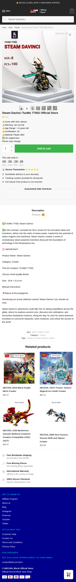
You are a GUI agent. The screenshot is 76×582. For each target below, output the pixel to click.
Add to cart (44, 148)
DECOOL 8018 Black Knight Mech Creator (16, 389)
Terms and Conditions (12, 542)
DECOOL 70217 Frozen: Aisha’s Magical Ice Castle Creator (55, 389)
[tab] (38, 210)
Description (38, 210)
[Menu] (3, 11)
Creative (30, 338)
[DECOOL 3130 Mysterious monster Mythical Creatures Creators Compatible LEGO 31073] (19, 413)
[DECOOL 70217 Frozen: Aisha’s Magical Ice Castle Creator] (56, 368)
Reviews (38, 214)
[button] (68, 574)
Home (4, 28)
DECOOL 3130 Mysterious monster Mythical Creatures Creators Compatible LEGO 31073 (17, 435)
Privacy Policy (8, 546)
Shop (10, 28)
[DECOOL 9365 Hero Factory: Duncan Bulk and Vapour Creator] (56, 415)
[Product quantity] (5, 148)
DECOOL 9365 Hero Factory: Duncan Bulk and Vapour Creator (54, 438)
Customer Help (9, 534)
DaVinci (45, 338)
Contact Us (7, 538)
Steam (52, 338)
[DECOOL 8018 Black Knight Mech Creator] (19, 368)
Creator (17, 28)
